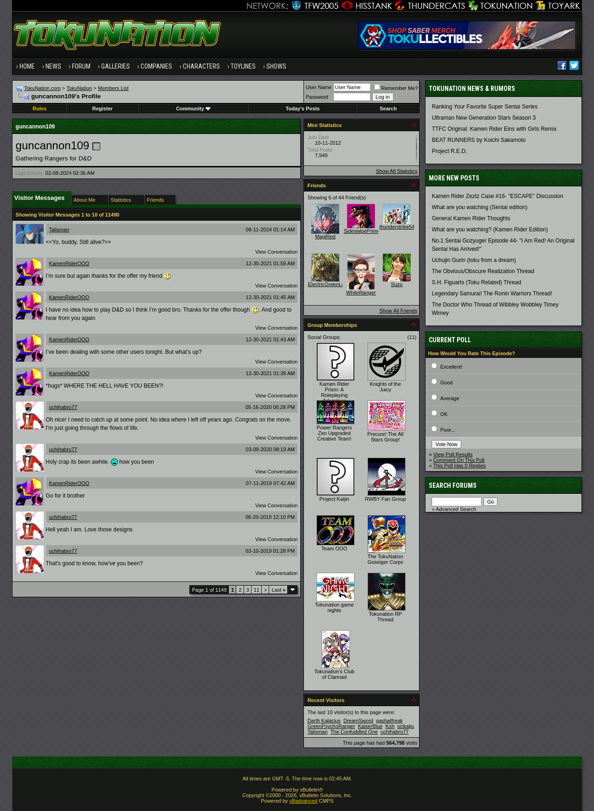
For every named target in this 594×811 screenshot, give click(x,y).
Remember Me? (396, 88)
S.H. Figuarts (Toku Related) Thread (476, 282)
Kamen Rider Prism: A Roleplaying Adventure (334, 392)
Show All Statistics (396, 171)
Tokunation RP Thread (385, 616)
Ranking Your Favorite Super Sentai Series (484, 106)
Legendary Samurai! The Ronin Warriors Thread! (492, 293)
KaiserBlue (370, 726)
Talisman (59, 229)
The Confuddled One (354, 731)
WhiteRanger (361, 292)
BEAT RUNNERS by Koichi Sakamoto (478, 140)
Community (193, 108)
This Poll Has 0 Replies (459, 465)
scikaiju (405, 726)
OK (444, 414)
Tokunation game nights (334, 607)
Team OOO (335, 548)
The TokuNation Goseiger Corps (385, 559)
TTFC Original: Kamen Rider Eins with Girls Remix (494, 129)
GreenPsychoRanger (331, 726)
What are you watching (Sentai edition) (479, 207)
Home (27, 66)
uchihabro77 (63, 407)
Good (446, 382)
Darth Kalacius (324, 720)
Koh (389, 726)
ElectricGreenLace (329, 284)
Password (317, 97)
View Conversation (276, 252)
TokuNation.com (42, 88)
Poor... (447, 430)
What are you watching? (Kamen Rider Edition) (490, 229)
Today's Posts (303, 108)
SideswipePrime (361, 231)
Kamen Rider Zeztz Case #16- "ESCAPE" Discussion (497, 196)
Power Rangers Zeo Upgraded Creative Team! (334, 433)
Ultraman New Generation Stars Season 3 (484, 118)
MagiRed (325, 236)
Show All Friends (398, 310)
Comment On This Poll (458, 460)
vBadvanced (303, 801)
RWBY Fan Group (385, 499)
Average (449, 398)
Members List (113, 88)
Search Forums (453, 485)
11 (256, 590)
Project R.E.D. (449, 151)
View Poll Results (453, 454)
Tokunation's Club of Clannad (334, 674)
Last (278, 590)
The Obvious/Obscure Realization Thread (483, 271)
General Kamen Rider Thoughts (471, 218)
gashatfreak (389, 720)
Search (388, 108)
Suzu (396, 284)
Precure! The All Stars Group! (385, 436)
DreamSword (358, 720)
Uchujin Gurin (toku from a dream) (474, 260)
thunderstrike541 (398, 227)
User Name (319, 87)
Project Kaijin (334, 499)
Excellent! (451, 367)
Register (102, 108)
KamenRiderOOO (69, 263)
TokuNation (79, 88)
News (53, 66)
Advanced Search (456, 509)
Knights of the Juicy (385, 386)
